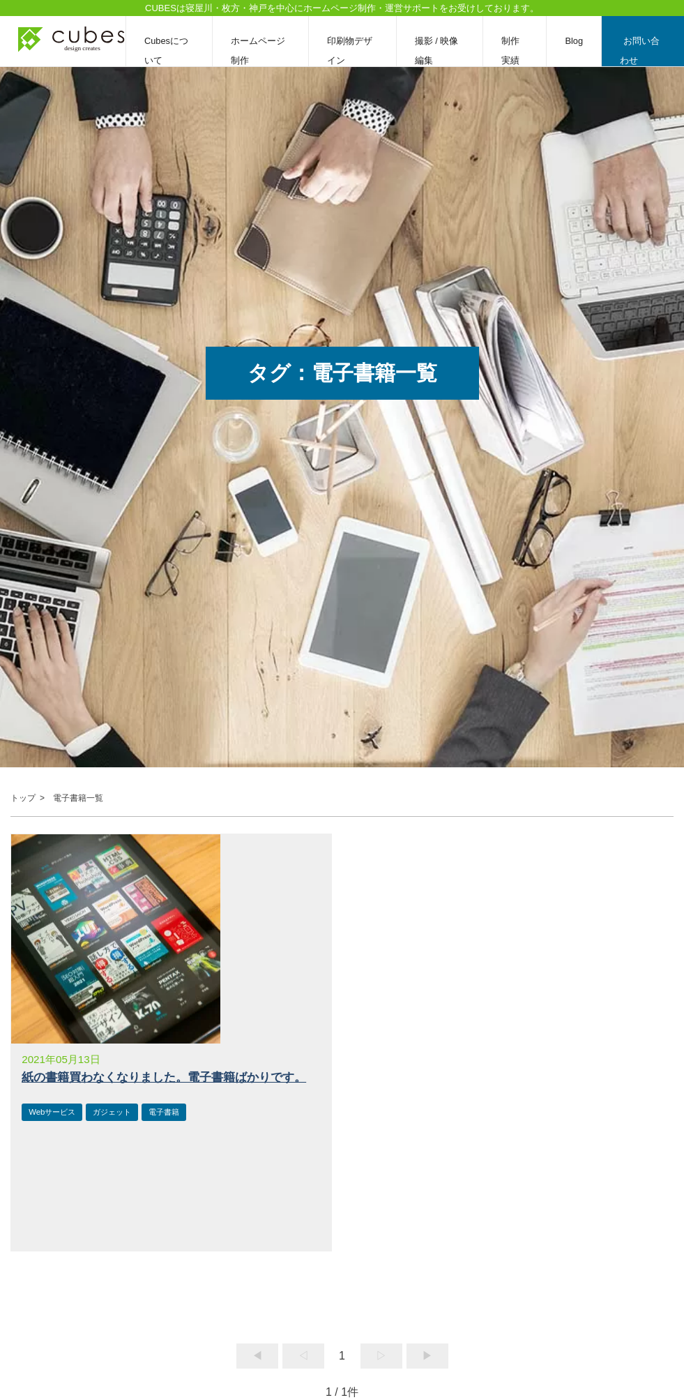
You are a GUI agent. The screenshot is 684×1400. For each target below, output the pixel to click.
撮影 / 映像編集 (437, 51)
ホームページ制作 (258, 51)
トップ (23, 798)
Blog (574, 41)
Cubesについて (166, 51)
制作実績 (510, 51)
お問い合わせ (640, 51)
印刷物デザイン (349, 51)
